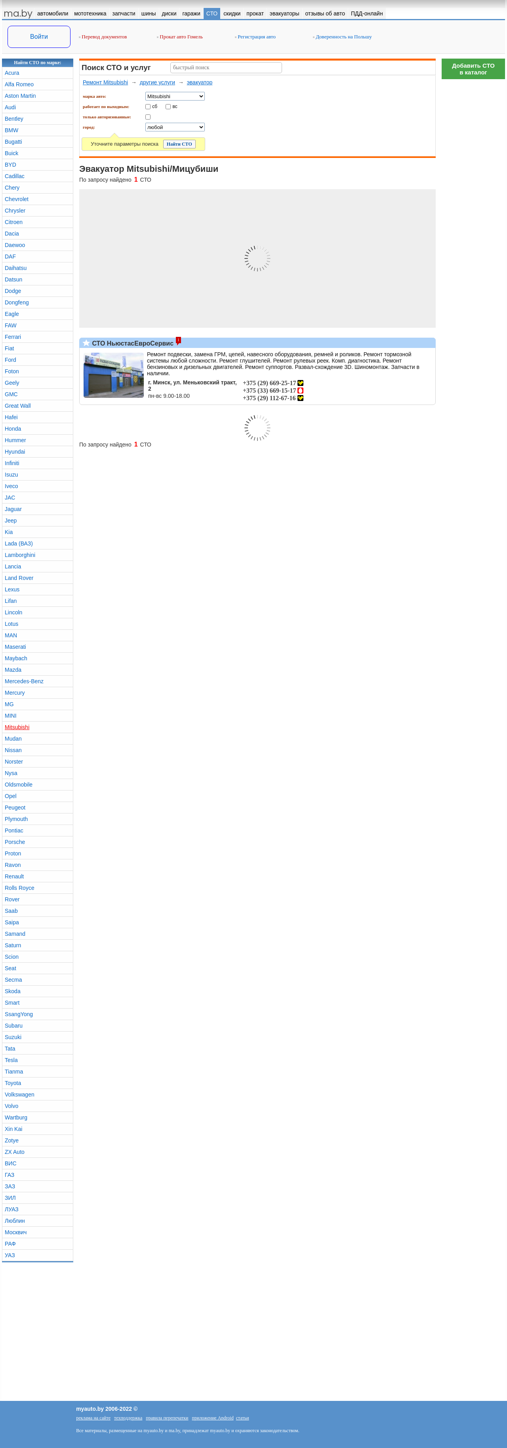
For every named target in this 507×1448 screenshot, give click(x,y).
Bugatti (13, 142)
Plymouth (16, 819)
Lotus (11, 624)
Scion (12, 957)
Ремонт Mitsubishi (105, 82)
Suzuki (13, 1037)
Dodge (13, 291)
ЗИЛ (10, 1198)
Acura (12, 73)
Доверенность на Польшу (342, 37)
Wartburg (16, 1117)
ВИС (11, 1163)
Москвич (16, 1232)
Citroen (14, 222)
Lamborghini (20, 555)
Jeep (11, 520)
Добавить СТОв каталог (473, 69)
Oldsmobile (18, 784)
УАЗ (10, 1255)
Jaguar (13, 509)
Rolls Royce (19, 888)
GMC (11, 394)
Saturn (13, 945)
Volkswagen (19, 1094)
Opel (11, 796)
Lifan (11, 601)
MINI (11, 716)
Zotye (12, 1140)
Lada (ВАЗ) (19, 543)
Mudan (13, 738)
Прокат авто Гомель (180, 37)
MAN (11, 635)
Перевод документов (103, 37)
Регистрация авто (255, 37)
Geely (12, 383)
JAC (10, 497)
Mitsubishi (17, 727)
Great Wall (18, 406)
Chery (12, 187)
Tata (10, 1048)
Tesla (11, 1060)
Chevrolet (17, 199)
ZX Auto (15, 1152)
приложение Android (213, 1418)
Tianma (14, 1071)
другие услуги (157, 82)
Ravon (13, 865)
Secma (13, 980)
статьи (242, 1418)
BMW (11, 130)
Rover (12, 899)
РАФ (10, 1244)
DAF (10, 256)
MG (9, 704)
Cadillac (15, 176)
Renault (14, 876)
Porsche (15, 842)
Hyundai (15, 451)
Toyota (13, 1083)
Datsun (13, 279)
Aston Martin (20, 96)
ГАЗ (9, 1175)
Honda (13, 429)
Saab (11, 911)
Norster (14, 761)
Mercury (15, 693)
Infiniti (12, 463)
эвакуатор (200, 82)
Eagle (12, 314)
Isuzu (11, 474)
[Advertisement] (473, 202)
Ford (10, 360)
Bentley (14, 119)
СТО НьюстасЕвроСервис (131, 343)
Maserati (15, 647)
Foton (12, 371)
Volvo (11, 1106)
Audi (10, 107)
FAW (11, 325)
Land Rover (19, 578)
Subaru (14, 1025)
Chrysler (15, 210)
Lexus (12, 589)
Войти (39, 36)
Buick (11, 153)
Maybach (16, 658)
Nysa (11, 773)
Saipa (12, 922)
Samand (15, 934)
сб (154, 106)
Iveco (11, 486)
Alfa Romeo (19, 84)
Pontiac (14, 830)
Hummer (15, 440)
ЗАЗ (10, 1186)
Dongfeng (17, 302)
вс (175, 106)
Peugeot (15, 807)
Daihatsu (16, 268)
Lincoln (13, 612)
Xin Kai (13, 1129)
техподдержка (128, 1418)
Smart (12, 1003)
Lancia (13, 566)
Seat (10, 968)
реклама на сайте (93, 1418)
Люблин (15, 1221)
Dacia (12, 233)
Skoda (13, 991)
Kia (9, 532)
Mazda (13, 670)
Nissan (13, 750)
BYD (10, 165)
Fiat (9, 348)
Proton (13, 853)
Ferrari (13, 337)
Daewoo (15, 245)
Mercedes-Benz (24, 681)
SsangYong (19, 1014)
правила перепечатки (167, 1418)
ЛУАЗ (12, 1209)
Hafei (11, 417)
